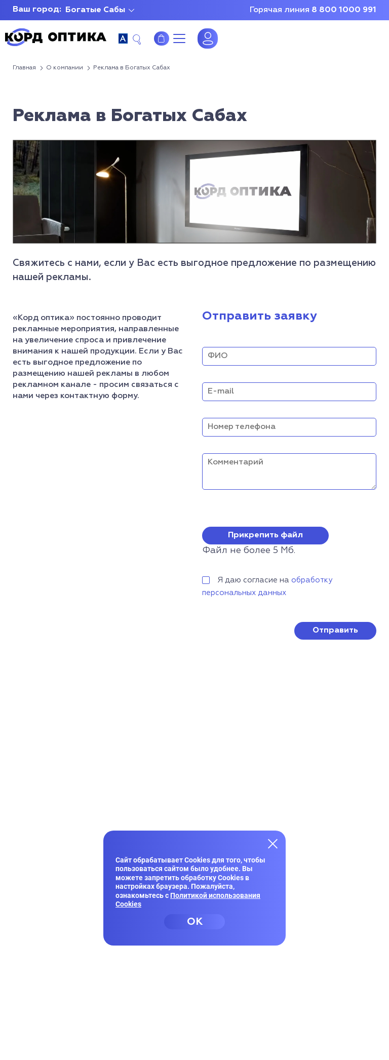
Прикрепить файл (265, 535)
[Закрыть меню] (273, 843)
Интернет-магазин (161, 38)
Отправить (335, 630)
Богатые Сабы (95, 10)
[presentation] (279, 624)
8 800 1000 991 (344, 10)
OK (195, 922)
